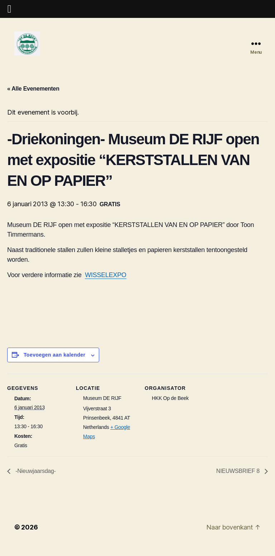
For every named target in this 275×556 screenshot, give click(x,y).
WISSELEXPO (105, 283)
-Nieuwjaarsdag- (35, 480)
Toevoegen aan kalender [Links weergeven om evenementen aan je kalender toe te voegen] (55, 363)
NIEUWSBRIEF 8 (238, 480)
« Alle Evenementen (33, 97)
